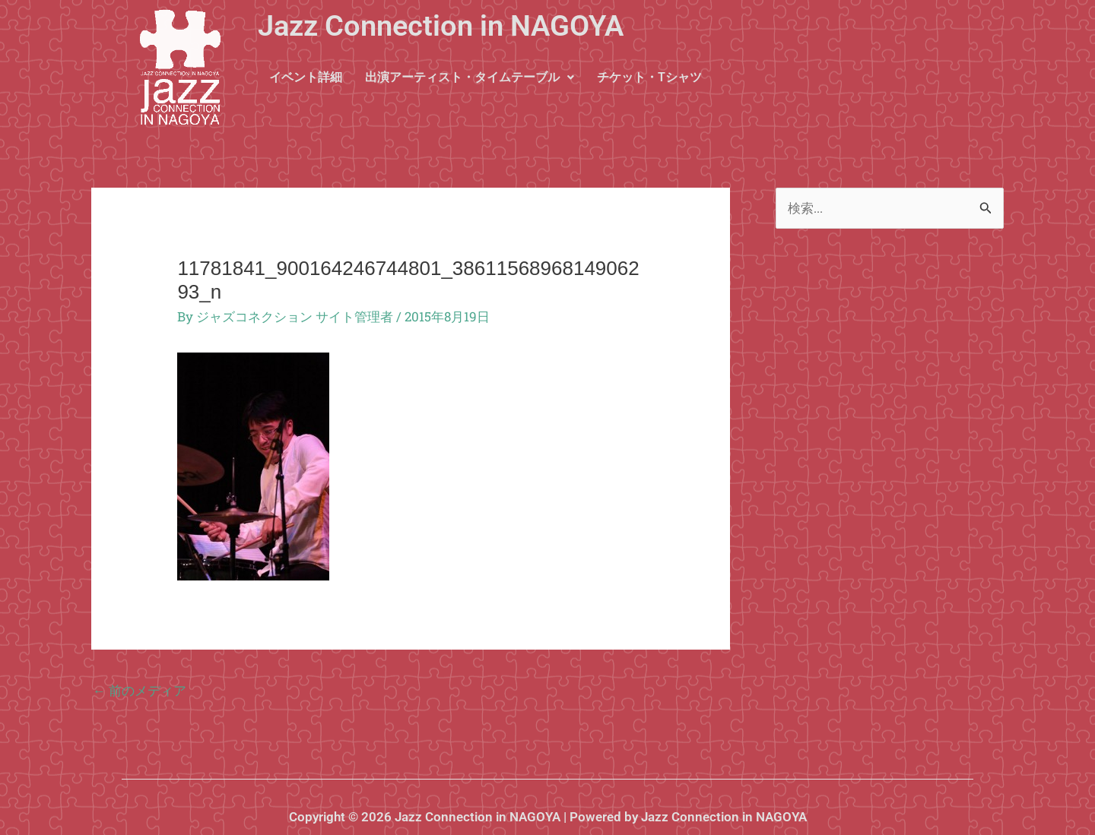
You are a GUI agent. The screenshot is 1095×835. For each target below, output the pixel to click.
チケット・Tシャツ (649, 77)
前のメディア (139, 690)
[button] (470, 77)
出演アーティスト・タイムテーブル (469, 77)
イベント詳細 (305, 77)
